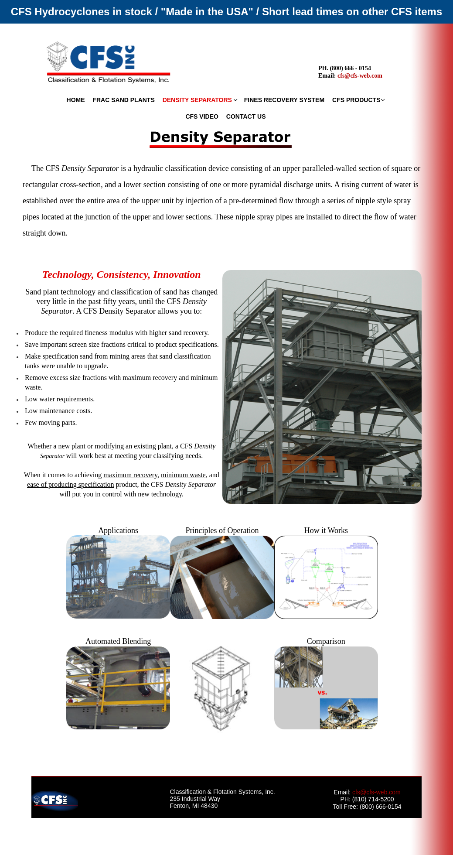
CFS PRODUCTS (356, 99)
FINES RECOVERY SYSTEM (284, 99)
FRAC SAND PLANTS (123, 99)
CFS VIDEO (201, 116)
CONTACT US (246, 116)
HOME (76, 99)
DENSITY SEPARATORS (197, 99)
